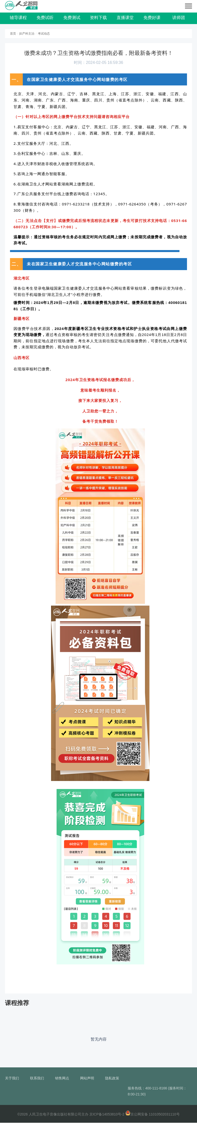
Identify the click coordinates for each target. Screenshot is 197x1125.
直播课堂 (125, 18)
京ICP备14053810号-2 (106, 1116)
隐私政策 (112, 1080)
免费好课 (152, 18)
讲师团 (178, 18)
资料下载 (98, 18)
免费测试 (72, 18)
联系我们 (37, 1080)
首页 (13, 36)
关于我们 (12, 1080)
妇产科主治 (26, 36)
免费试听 (45, 18)
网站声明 (87, 1080)
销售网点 (62, 1080)
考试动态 (44, 36)
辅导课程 (18, 18)
